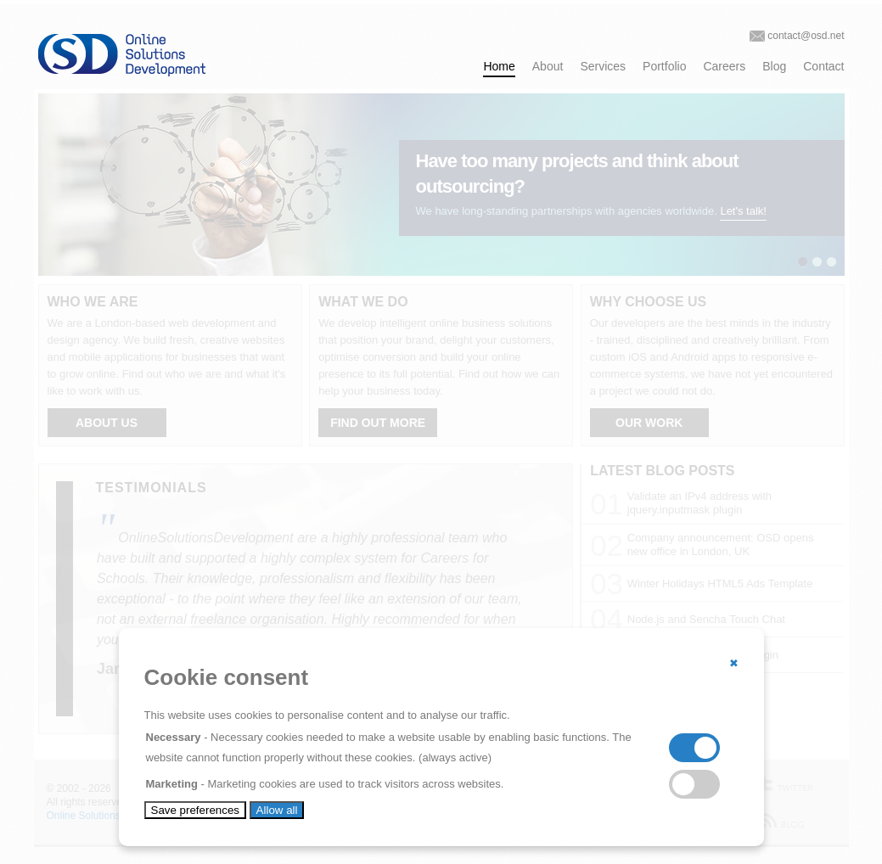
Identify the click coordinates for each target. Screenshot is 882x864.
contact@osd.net (805, 36)
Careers (724, 66)
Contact (823, 66)
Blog (774, 66)
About (548, 66)
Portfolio (664, 66)
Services (603, 66)
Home (498, 66)
